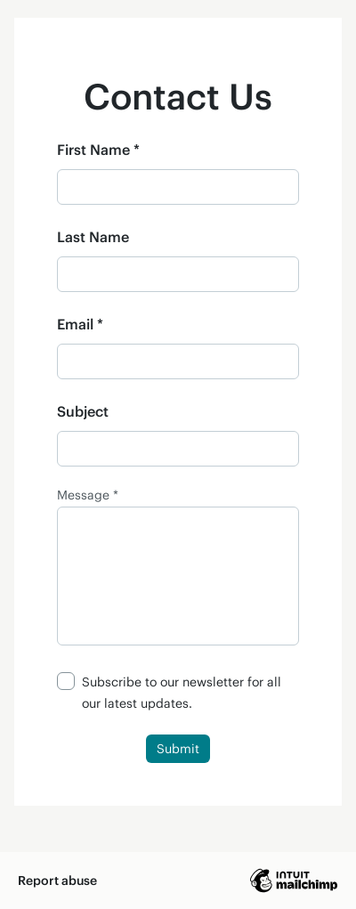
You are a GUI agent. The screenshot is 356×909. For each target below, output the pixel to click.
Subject (83, 410)
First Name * (98, 149)
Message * (87, 495)
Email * (80, 323)
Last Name (93, 236)
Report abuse (57, 880)
